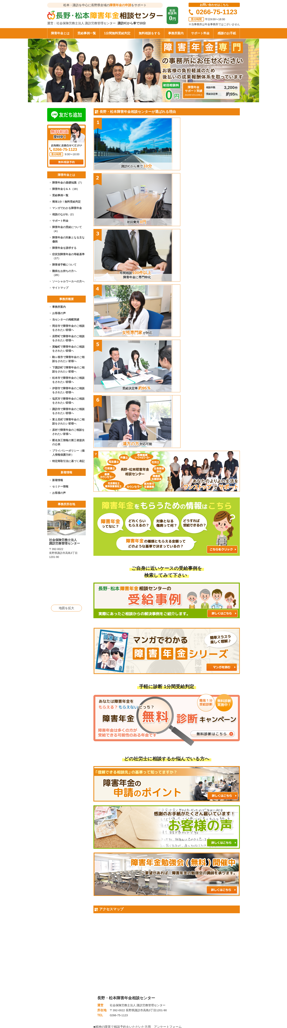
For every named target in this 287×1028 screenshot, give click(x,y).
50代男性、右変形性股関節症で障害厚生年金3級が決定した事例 (136, 843)
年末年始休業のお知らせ (188, 891)
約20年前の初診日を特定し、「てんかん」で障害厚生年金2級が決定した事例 (145, 817)
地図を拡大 (66, 608)
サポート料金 (200, 33)
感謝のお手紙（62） (108, 891)
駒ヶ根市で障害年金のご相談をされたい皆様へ (68, 359)
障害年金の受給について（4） (67, 229)
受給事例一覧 (86, 33)
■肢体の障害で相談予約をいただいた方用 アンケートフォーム (137, 766)
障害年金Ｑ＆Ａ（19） (65, 188)
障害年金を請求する (64, 247)
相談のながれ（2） (63, 214)
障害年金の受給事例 (172, 977)
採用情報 (203, 995)
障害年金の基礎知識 (172, 971)
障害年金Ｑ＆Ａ (169, 983)
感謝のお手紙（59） (108, 932)
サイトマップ (60, 287)
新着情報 (57, 480)
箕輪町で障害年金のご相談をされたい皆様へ (68, 348)
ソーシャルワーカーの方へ (68, 281)
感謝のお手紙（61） (108, 905)
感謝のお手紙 (226, 33)
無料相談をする (149, 33)
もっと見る (166, 859)
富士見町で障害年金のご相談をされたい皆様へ (68, 421)
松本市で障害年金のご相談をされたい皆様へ (68, 379)
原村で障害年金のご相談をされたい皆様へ (68, 431)
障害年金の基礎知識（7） (67, 182)
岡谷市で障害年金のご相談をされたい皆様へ (68, 327)
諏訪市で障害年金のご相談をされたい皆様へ (68, 411)
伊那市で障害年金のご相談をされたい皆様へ (68, 390)
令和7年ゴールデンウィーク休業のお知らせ (200, 918)
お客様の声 (59, 313)
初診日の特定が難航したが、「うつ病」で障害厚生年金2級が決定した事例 (143, 805)
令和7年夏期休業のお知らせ (190, 905)
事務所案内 (176, 33)
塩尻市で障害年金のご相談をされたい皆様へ (68, 400)
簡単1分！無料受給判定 (66, 201)
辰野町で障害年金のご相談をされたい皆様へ (68, 338)
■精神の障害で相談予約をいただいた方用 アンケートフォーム (137, 761)
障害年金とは (60, 33)
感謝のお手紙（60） (108, 918)
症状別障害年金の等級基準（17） (68, 256)
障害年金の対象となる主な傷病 (68, 239)
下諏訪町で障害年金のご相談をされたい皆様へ (68, 369)
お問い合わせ (205, 989)
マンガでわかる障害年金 (67, 208)
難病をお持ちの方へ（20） (64, 273)
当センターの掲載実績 (65, 319)
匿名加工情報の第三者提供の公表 (68, 442)
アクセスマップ (207, 983)
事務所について (207, 977)
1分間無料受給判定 (117, 33)
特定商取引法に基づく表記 (68, 461)
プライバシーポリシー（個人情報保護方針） (68, 452)
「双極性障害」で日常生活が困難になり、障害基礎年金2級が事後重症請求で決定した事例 (153, 830)
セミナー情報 (60, 486)
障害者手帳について (64, 264)
